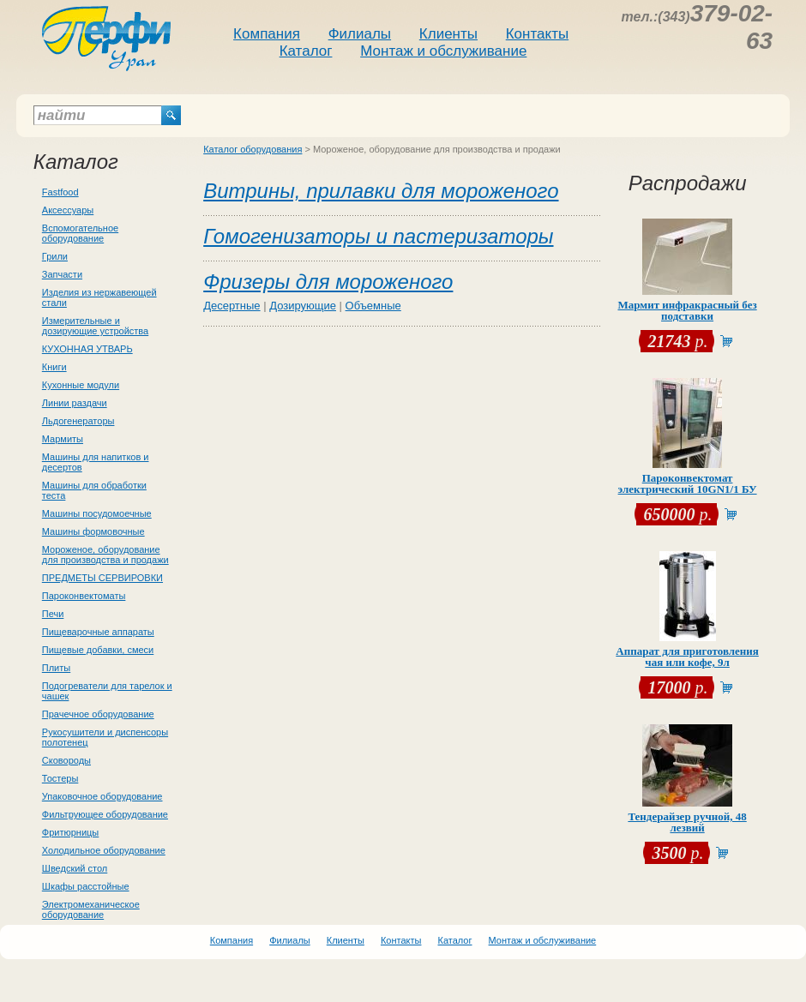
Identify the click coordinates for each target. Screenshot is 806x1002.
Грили (55, 256)
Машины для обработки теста (94, 490)
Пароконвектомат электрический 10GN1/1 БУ (687, 483)
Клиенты (448, 34)
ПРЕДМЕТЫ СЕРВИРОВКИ (102, 578)
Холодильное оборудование (103, 850)
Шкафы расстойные (85, 886)
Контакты (537, 34)
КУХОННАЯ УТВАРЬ (87, 349)
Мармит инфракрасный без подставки (686, 310)
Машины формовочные (93, 531)
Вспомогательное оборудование (80, 233)
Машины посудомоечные (97, 513)
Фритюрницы (70, 832)
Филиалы (359, 34)
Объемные (373, 305)
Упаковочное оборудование (102, 796)
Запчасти (62, 274)
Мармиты (62, 439)
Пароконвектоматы (84, 596)
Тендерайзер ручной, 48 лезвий (687, 822)
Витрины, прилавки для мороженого (380, 190)
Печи (53, 614)
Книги (54, 367)
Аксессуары (67, 210)
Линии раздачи (74, 403)
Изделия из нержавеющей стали (99, 297)
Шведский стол (74, 868)
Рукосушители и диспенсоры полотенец (105, 737)
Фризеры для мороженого (328, 281)
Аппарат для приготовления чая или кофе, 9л (687, 657)
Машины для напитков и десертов (95, 462)
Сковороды (66, 760)
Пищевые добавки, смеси (97, 650)
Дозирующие (302, 305)
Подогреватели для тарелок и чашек (107, 691)
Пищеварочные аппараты (98, 632)
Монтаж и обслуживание (443, 51)
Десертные (231, 305)
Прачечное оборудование (98, 714)
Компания (266, 34)
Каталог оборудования (252, 149)
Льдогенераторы (78, 421)
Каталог (306, 51)
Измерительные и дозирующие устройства (95, 325)
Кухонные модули (80, 385)
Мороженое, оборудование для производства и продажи (105, 554)
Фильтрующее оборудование (105, 814)
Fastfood (60, 192)
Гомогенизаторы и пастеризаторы (378, 236)
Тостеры (60, 778)
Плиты (56, 668)
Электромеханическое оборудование (91, 909)
